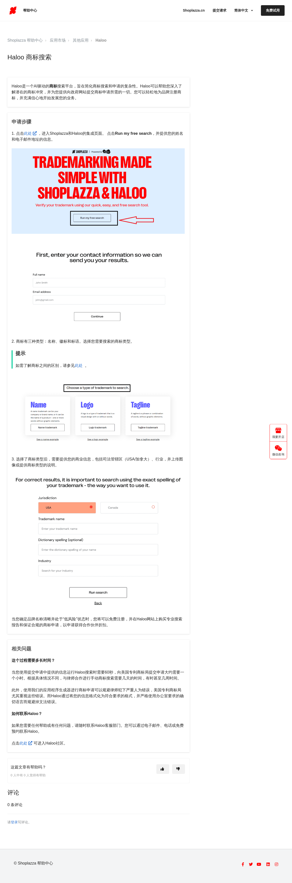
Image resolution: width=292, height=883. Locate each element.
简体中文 (241, 10)
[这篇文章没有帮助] (178, 769)
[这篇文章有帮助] (162, 769)
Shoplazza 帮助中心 (25, 40)
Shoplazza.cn (194, 10)
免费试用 (273, 10)
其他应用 (81, 40)
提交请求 (219, 10)
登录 (14, 822)
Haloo (100, 40)
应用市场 (58, 40)
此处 (31, 133)
